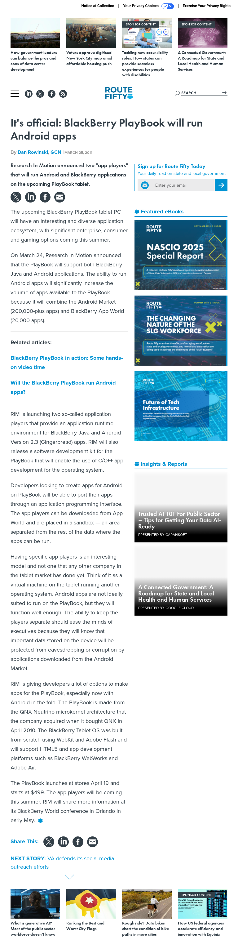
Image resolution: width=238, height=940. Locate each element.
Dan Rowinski (33, 152)
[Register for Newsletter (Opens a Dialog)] (221, 185)
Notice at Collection (97, 6)
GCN (56, 152)
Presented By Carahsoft (162, 534)
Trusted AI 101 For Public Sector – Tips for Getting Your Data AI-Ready (179, 520)
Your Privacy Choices (148, 6)
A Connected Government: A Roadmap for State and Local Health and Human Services (176, 593)
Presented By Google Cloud (166, 608)
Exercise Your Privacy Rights (207, 6)
